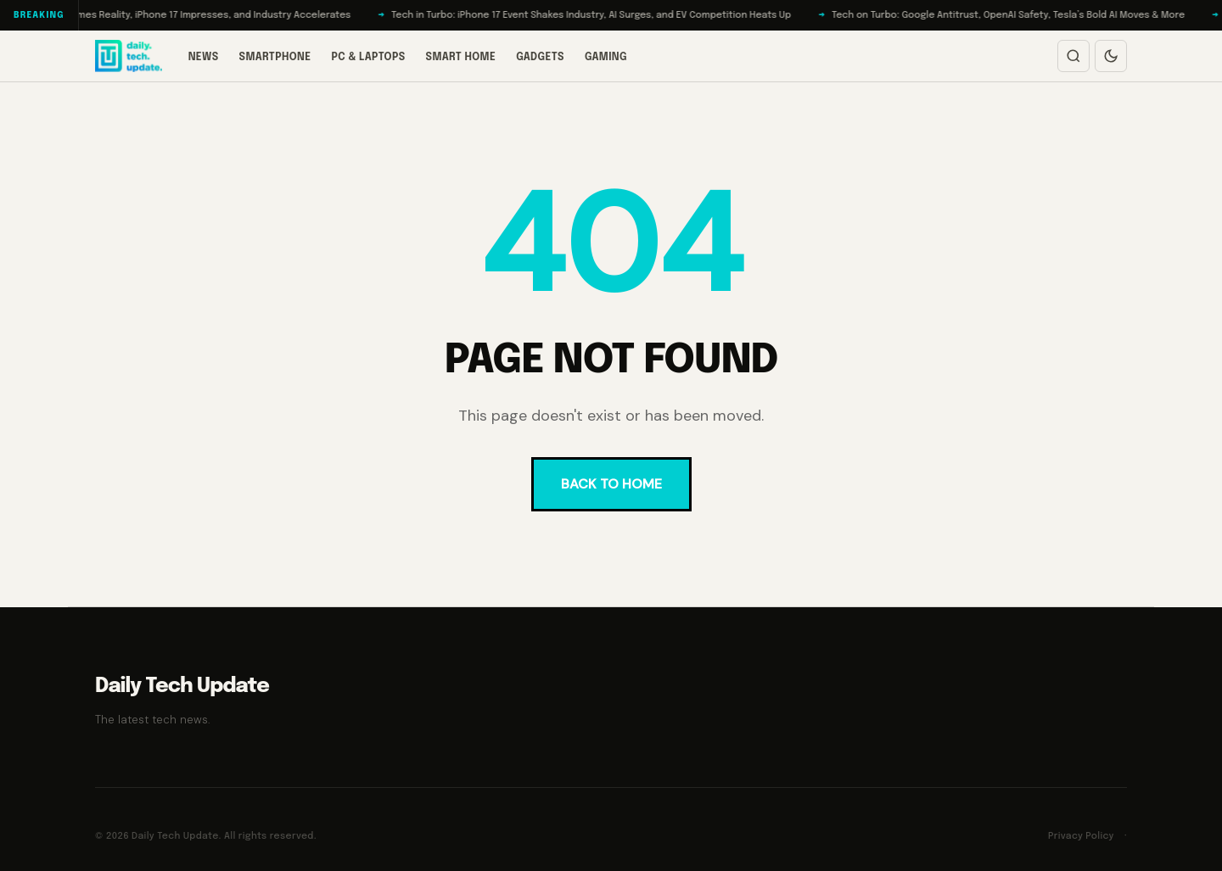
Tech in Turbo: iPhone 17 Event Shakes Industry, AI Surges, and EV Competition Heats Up (600, 15)
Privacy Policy (1081, 836)
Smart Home (461, 58)
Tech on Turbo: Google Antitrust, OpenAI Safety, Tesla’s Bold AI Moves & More (1017, 15)
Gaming (606, 58)
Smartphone (275, 58)
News (203, 58)
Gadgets (540, 58)
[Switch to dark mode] (1111, 56)
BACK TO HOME (611, 484)
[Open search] (1073, 56)
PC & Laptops (368, 58)
